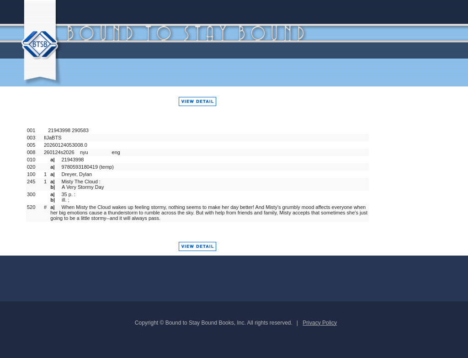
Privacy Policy (320, 323)
